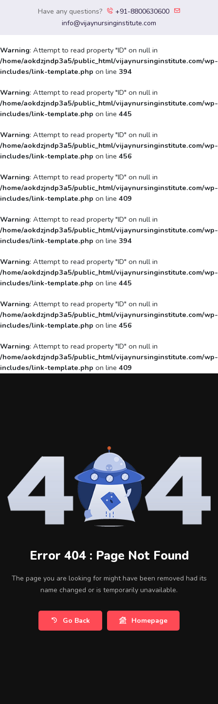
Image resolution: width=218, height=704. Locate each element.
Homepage (143, 621)
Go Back (70, 621)
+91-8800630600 (138, 11)
